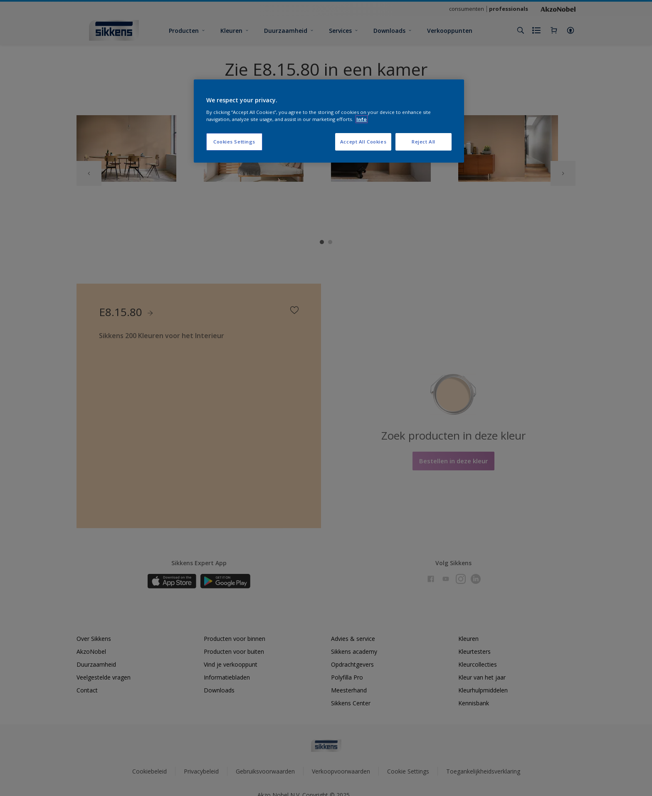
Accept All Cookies (363, 141)
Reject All (423, 141)
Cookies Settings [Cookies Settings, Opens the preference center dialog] (234, 141)
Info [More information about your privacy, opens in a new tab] (361, 119)
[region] (329, 121)
